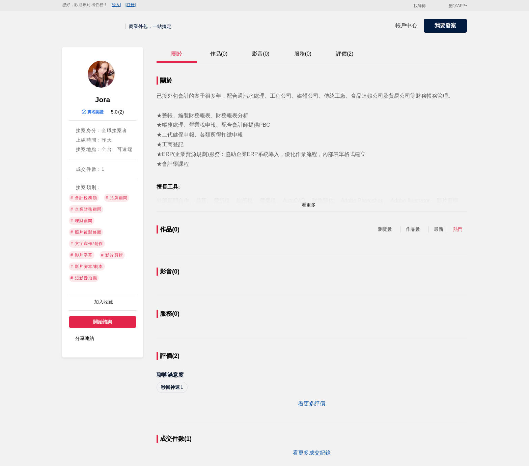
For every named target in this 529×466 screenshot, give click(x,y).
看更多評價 (311, 403)
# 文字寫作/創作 (87, 243)
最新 (438, 229)
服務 (303, 54)
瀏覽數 (385, 229)
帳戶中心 (406, 25)
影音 (261, 54)
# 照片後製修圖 (86, 232)
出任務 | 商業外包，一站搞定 (94, 26)
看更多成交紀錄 (312, 453)
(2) (121, 112)
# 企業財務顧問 (86, 209)
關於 (176, 54)
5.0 (114, 112)
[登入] (116, 4)
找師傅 (420, 5)
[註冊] (131, 4)
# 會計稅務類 (84, 197)
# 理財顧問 (82, 220)
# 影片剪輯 (112, 255)
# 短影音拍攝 (84, 278)
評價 (345, 54)
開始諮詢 (102, 321)
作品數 (413, 229)
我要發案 (445, 25)
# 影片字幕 (82, 255)
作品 (219, 54)
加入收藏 (103, 302)
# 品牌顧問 (117, 197)
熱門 (458, 229)
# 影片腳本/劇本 (87, 266)
